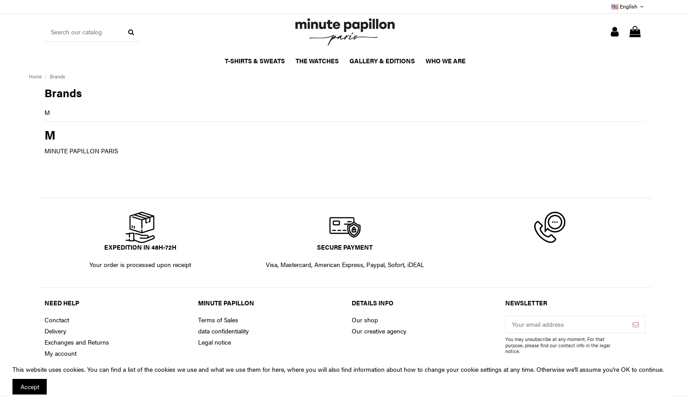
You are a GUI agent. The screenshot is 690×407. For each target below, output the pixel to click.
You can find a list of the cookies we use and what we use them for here (185, 369)
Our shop (365, 320)
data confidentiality (223, 331)
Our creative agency (379, 331)
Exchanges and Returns (77, 342)
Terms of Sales (218, 320)
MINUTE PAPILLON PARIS (81, 150)
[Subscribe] (635, 324)
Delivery (55, 331)
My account (61, 353)
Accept (29, 386)
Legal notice (214, 342)
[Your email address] (566, 324)
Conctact (57, 320)
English (628, 6)
